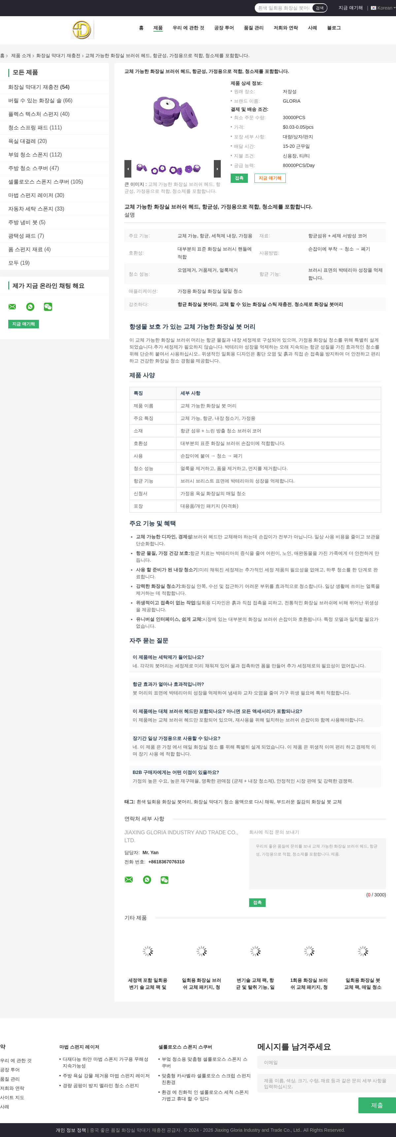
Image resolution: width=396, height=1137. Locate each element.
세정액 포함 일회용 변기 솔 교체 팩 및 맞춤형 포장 (148, 984)
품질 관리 (254, 27)
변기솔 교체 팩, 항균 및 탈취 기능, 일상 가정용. (255, 984)
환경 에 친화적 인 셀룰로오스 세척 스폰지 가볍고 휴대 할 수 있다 (205, 1095)
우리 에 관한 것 (188, 27)
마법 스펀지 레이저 (30, 195)
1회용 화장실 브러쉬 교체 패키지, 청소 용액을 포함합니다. (309, 984)
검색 (320, 8)
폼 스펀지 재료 (25, 249)
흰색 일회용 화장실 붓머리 (164, 801)
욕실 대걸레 (22, 141)
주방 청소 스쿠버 (28, 168)
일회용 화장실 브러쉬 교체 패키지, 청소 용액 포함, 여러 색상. (201, 984)
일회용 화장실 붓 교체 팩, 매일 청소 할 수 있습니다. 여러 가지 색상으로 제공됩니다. (363, 984)
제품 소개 (21, 55)
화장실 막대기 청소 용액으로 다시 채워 (234, 801)
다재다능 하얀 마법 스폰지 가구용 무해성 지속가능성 (105, 1062)
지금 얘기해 (351, 7)
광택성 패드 (22, 236)
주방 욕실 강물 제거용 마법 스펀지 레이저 (106, 1075)
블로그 (334, 27)
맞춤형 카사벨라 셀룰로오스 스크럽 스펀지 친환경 (206, 1079)
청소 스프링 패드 (28, 127)
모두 (13, 263)
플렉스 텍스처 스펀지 (33, 114)
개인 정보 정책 (71, 1130)
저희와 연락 (286, 27)
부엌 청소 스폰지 (28, 154)
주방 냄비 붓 (23, 222)
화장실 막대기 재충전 (58, 55)
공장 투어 (224, 27)
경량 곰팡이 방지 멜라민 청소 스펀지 (101, 1085)
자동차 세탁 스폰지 (30, 209)
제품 (158, 27)
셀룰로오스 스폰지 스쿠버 (38, 181)
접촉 (239, 178)
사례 (312, 27)
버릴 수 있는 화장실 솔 (35, 100)
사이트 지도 (12, 1097)
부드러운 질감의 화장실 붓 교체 (309, 801)
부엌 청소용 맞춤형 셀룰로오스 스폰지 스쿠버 (205, 1062)
